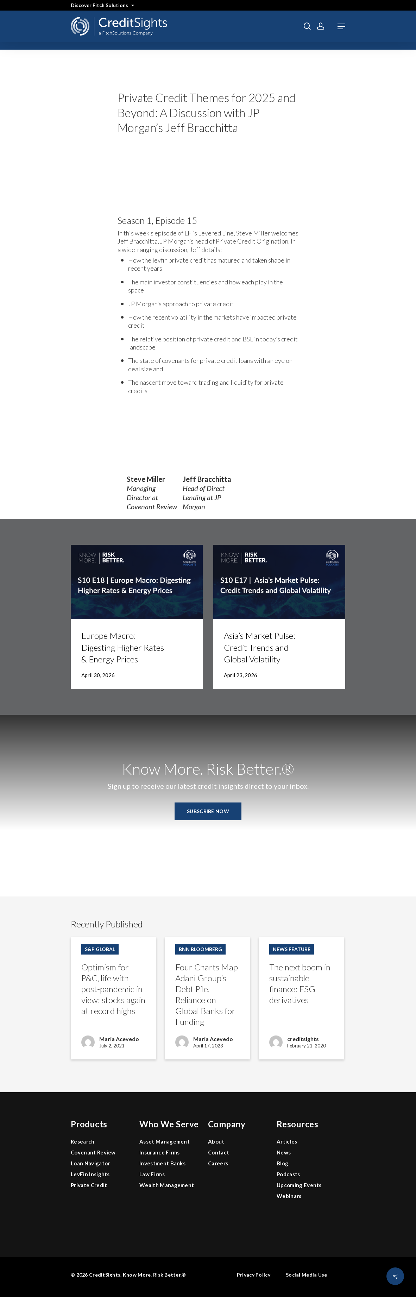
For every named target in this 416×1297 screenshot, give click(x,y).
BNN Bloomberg (200, 949)
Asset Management (164, 1141)
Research (83, 1141)
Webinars (289, 1196)
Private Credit (89, 1185)
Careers (218, 1163)
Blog (282, 1163)
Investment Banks (162, 1163)
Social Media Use (306, 1275)
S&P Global (100, 949)
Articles (287, 1141)
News (284, 1152)
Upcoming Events (299, 1185)
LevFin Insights (90, 1174)
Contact (218, 1152)
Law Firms (152, 1174)
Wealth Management (166, 1185)
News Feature (291, 949)
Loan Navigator (90, 1163)
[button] (341, 26)
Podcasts (288, 1174)
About (216, 1141)
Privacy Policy (253, 1275)
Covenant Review (93, 1152)
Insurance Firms (159, 1152)
